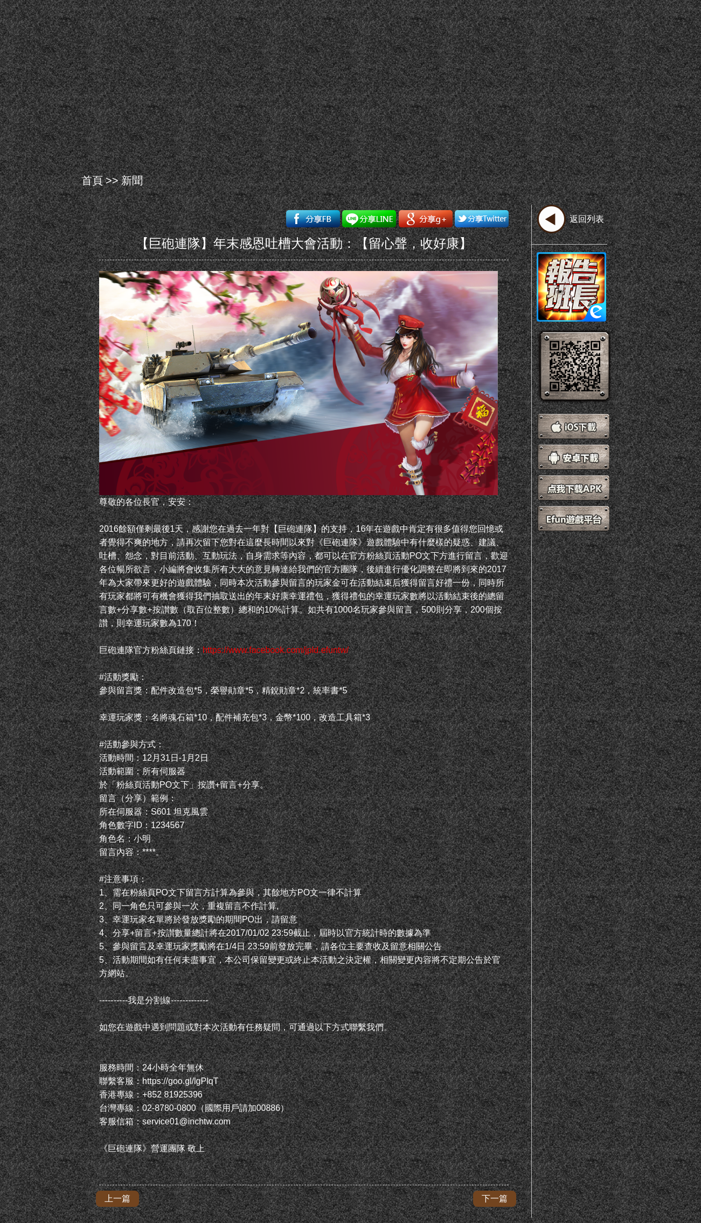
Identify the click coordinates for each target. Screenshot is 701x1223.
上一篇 (117, 1198)
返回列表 (587, 219)
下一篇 (495, 1198)
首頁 (92, 180)
